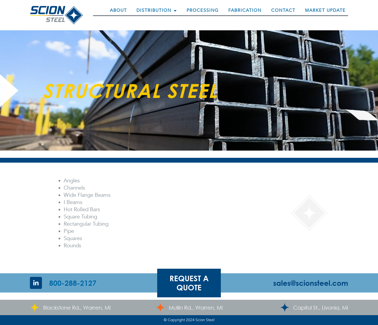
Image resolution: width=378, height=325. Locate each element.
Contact (283, 10)
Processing (203, 10)
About (118, 10)
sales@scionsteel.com (310, 283)
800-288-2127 (72, 283)
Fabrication (245, 10)
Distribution (156, 10)
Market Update (325, 10)
